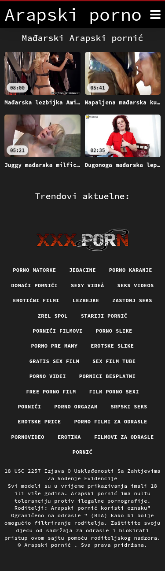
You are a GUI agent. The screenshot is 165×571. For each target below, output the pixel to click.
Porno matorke (34, 270)
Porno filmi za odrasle (110, 421)
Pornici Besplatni (107, 376)
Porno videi (47, 376)
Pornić (82, 452)
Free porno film (51, 391)
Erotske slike (112, 345)
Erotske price (39, 421)
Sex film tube (114, 361)
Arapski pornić (49, 544)
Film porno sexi (114, 391)
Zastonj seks (132, 300)
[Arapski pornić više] (155, 14)
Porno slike (114, 330)
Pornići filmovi (57, 330)
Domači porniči (34, 285)
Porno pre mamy (54, 345)
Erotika (69, 437)
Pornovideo (27, 437)
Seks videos (135, 285)
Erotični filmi (36, 300)
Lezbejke (86, 300)
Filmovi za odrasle (124, 437)
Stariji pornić (104, 315)
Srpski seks (128, 406)
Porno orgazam (75, 406)
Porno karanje (130, 270)
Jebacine (82, 270)
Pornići (29, 406)
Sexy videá (87, 285)
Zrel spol (53, 315)
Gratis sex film (54, 361)
